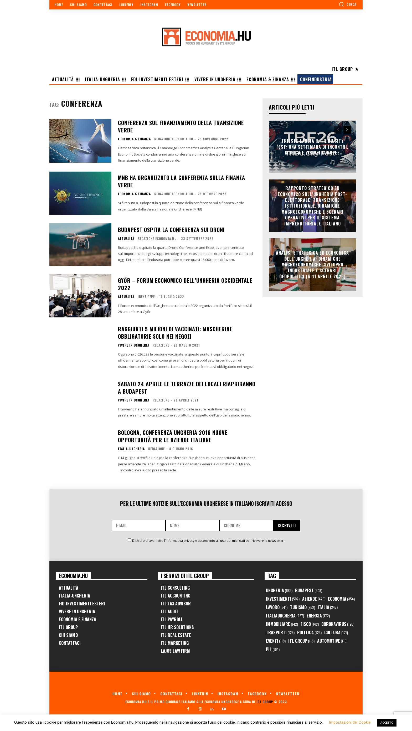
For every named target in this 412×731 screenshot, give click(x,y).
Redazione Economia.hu (173, 139)
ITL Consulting (175, 588)
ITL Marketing (175, 643)
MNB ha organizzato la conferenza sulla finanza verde (181, 181)
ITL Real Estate (176, 635)
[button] (347, 4)
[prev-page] (338, 130)
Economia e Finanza (77, 619)
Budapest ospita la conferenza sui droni (171, 230)
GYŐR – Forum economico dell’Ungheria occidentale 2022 (185, 284)
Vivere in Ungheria (133, 345)
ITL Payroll (172, 619)
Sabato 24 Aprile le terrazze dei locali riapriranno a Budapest (186, 387)
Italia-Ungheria (131, 448)
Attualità (126, 238)
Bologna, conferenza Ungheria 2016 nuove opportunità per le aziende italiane (173, 436)
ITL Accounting (175, 596)
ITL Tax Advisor (176, 603)
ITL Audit (169, 611)
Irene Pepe (146, 296)
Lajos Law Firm (175, 651)
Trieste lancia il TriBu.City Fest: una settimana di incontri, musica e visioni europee (312, 147)
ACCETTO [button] (386, 722)
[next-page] (347, 130)
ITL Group (68, 627)
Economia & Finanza (134, 139)
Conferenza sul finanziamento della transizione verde (181, 126)
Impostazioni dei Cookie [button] (350, 722)
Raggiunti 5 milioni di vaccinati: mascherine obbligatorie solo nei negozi (175, 332)
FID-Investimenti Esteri (82, 603)
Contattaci (70, 643)
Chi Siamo (68, 635)
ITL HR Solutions (177, 627)
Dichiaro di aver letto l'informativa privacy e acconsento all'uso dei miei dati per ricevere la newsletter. (208, 540)
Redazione (161, 345)
